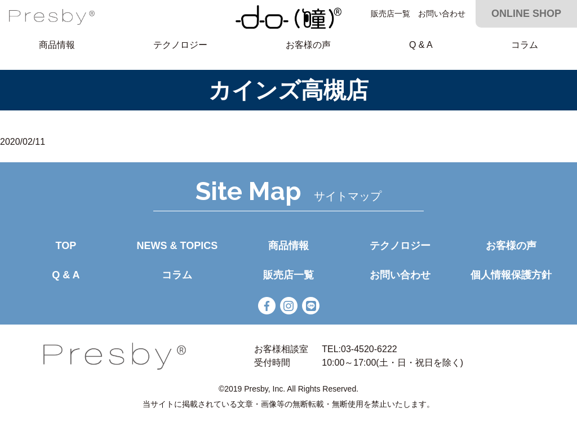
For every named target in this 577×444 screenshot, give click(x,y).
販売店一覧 (390, 13)
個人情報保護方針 (511, 275)
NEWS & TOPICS (177, 245)
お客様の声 (308, 45)
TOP (65, 245)
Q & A (421, 45)
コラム (524, 45)
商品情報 (57, 45)
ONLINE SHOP (526, 13)
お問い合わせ (441, 13)
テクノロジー (180, 45)
